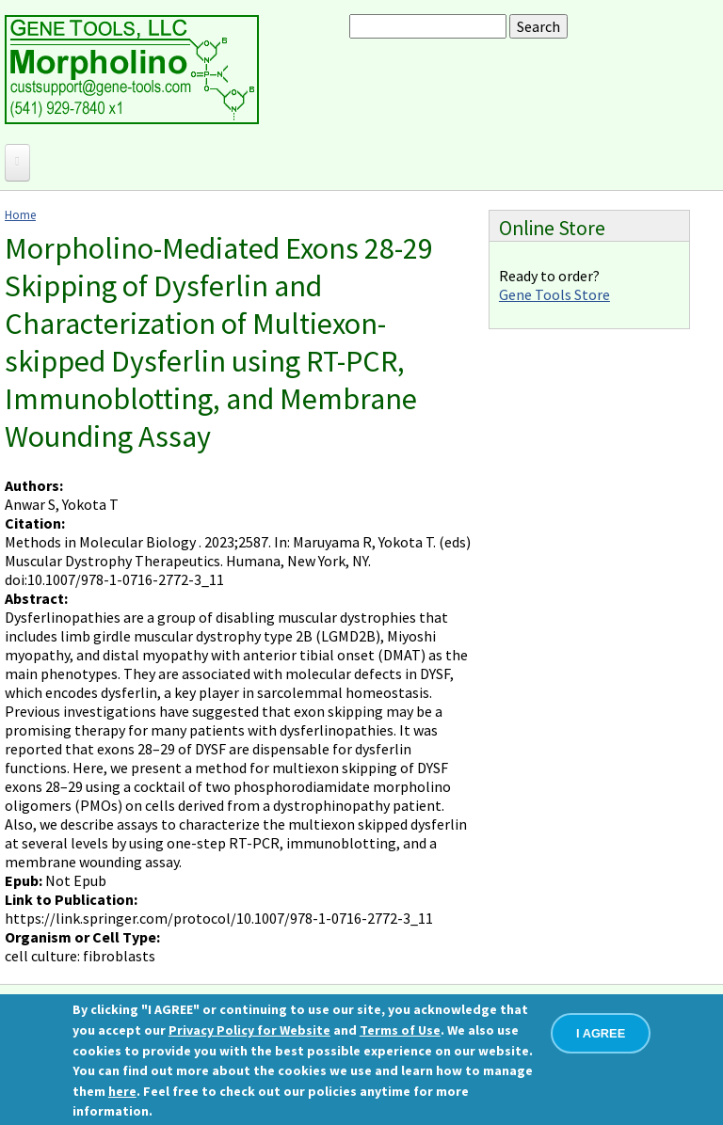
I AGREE (600, 1033)
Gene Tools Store (554, 294)
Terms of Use (400, 1030)
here (122, 1091)
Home (20, 214)
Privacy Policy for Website (249, 1030)
